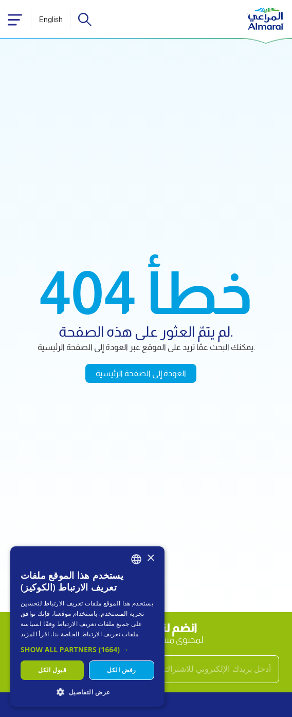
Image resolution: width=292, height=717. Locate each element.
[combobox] (136, 559)
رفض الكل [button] (121, 670)
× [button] (150, 558)
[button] (87, 649)
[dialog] (87, 626)
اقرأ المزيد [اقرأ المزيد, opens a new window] (35, 634)
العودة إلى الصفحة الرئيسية (141, 373)
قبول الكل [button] (52, 670)
